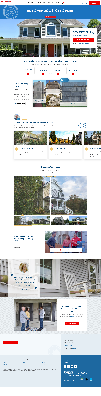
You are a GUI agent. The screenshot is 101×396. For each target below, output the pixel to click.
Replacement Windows (45, 360)
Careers (4, 362)
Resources (41, 2)
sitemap (77, 378)
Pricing (23, 362)
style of (72, 316)
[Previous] (80, 125)
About (50, 2)
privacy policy (66, 378)
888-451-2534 (68, 345)
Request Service (67, 360)
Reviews (5, 364)
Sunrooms (43, 362)
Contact (4, 360)
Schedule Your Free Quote (83, 39)
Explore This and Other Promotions (50, 14)
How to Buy (66, 359)
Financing (24, 360)
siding (38, 64)
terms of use (72, 378)
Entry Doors (43, 364)
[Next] (85, 125)
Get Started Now (50, 16)
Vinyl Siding (43, 366)
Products (31, 2)
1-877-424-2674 (83, 2)
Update (74, 348)
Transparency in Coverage (69, 380)
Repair (57, 2)
